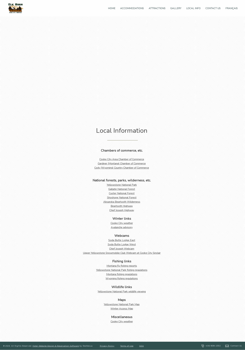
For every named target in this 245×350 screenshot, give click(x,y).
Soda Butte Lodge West (122, 244)
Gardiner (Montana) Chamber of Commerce (122, 163)
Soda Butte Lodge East (121, 240)
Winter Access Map (121, 308)
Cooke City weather (122, 223)
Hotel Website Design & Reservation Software (56, 346)
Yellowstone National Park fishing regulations (121, 270)
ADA (141, 346)
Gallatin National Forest (121, 189)
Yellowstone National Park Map (122, 304)
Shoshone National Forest (121, 197)
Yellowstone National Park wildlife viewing (122, 291)
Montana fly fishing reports (122, 266)
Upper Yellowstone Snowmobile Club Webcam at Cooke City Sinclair (122, 253)
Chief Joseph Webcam (121, 248)
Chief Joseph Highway (121, 210)
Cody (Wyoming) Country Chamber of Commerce (121, 168)
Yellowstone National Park (122, 185)
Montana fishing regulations (121, 274)
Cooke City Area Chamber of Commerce (121, 159)
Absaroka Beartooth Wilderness (121, 202)
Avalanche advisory (122, 227)
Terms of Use (126, 346)
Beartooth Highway (122, 206)
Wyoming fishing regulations (122, 278)
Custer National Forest (122, 193)
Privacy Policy (107, 346)
